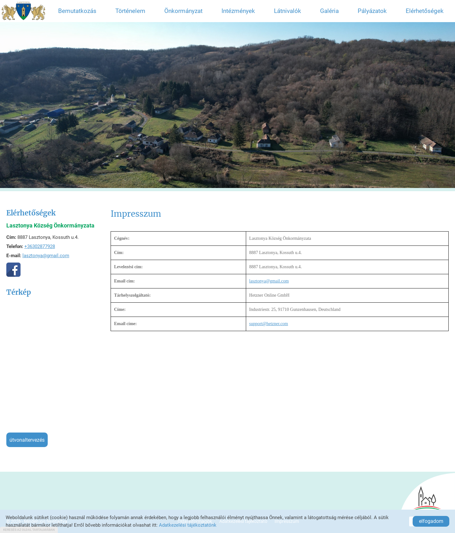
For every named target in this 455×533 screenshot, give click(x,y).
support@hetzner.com (268, 323)
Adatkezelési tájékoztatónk (187, 525)
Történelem (130, 11)
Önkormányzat (183, 11)
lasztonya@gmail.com (45, 255)
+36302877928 (39, 246)
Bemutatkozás (77, 11)
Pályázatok (372, 11)
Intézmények (238, 11)
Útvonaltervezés (27, 440)
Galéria (329, 11)
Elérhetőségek (425, 11)
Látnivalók (287, 11)
